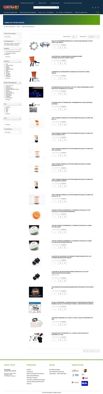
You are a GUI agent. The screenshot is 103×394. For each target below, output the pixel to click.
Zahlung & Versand (31, 377)
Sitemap (29, 382)
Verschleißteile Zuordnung (55, 371)
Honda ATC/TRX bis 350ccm (28, 26)
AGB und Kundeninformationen (34, 373)
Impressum (29, 371)
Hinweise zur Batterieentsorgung (34, 378)
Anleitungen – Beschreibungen (56, 373)
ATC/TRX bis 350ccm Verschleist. (12, 43)
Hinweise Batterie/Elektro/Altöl (34, 380)
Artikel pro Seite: (66, 36)
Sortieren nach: (83, 36)
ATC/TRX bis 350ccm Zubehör (11, 45)
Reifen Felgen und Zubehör (28, 12)
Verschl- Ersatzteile (81, 12)
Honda (18, 26)
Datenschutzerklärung (32, 375)
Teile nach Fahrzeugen (10, 12)
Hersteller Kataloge (53, 369)
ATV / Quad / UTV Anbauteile (64, 12)
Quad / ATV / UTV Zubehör (45, 12)
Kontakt (28, 369)
